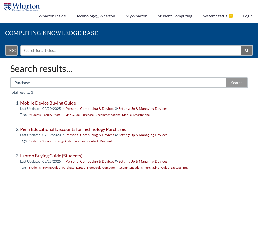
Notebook (94, 167)
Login (248, 15)
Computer (109, 167)
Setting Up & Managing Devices (143, 108)
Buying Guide (71, 115)
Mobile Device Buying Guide (48, 103)
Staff (57, 115)
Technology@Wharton (95, 15)
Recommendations (107, 115)
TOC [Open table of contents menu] (12, 50)
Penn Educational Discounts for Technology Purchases (73, 129)
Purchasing (151, 167)
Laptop (80, 167)
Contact (92, 141)
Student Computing (175, 15)
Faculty (47, 115)
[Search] (247, 50)
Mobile (127, 115)
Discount (106, 141)
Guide (165, 167)
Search (236, 82)
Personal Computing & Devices (90, 108)
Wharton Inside (52, 15)
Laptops (176, 167)
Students (35, 115)
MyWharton (136, 15)
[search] (131, 50)
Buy (185, 167)
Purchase (87, 115)
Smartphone (141, 115)
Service (47, 141)
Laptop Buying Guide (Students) (51, 155)
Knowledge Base (51, 33)
